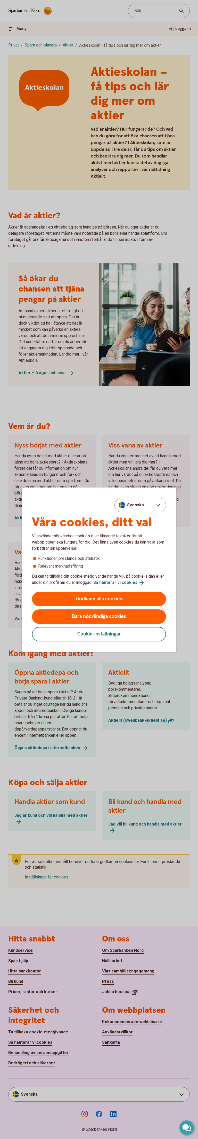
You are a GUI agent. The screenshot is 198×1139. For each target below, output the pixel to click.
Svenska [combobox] (135, 504)
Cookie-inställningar (99, 634)
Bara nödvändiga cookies (99, 616)
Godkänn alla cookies (99, 599)
